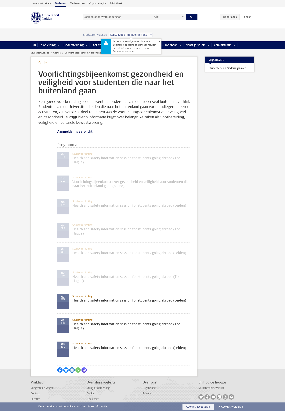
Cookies (91, 393)
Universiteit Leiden (41, 3)
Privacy (146, 393)
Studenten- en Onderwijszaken (227, 68)
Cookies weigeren (232, 407)
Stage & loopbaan (166, 45)
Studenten (60, 3)
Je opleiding (48, 45)
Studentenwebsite (40, 52)
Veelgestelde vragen (42, 388)
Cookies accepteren (198, 407)
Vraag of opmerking (98, 388)
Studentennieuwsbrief (211, 388)
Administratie (223, 45)
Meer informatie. (98, 406)
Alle (156, 17)
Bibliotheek (116, 3)
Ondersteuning (73, 45)
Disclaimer (93, 399)
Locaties (35, 399)
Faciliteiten (99, 45)
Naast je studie (196, 45)
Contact (35, 393)
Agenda (57, 52)
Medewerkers (77, 3)
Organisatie (149, 388)
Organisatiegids (97, 3)
